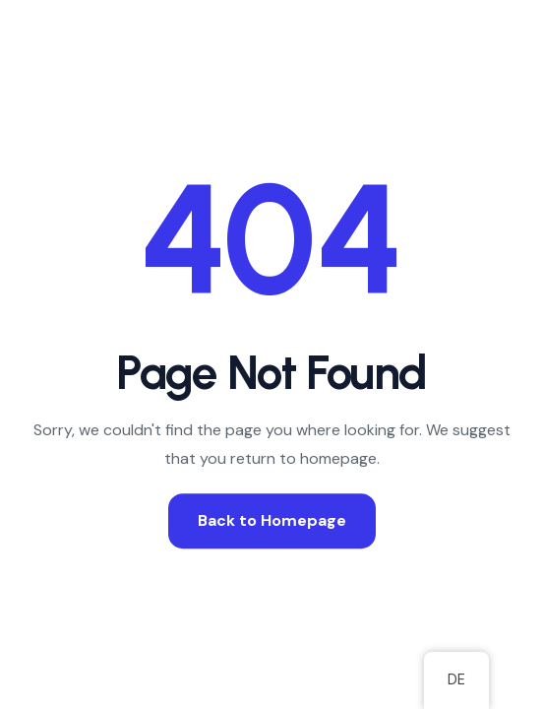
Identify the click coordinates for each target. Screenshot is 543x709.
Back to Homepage (272, 520)
